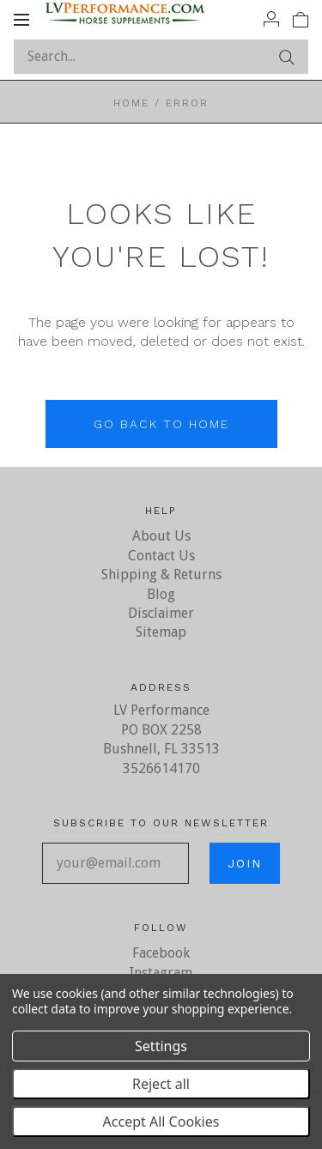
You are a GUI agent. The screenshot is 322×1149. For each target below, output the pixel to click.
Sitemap (161, 632)
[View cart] (300, 18)
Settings (161, 1046)
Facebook (161, 953)
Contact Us (161, 555)
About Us (161, 536)
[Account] (271, 18)
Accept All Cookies (161, 1121)
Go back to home (161, 424)
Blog (161, 594)
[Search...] (161, 56)
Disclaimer (161, 613)
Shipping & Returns (161, 574)
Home (131, 103)
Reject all (161, 1083)
